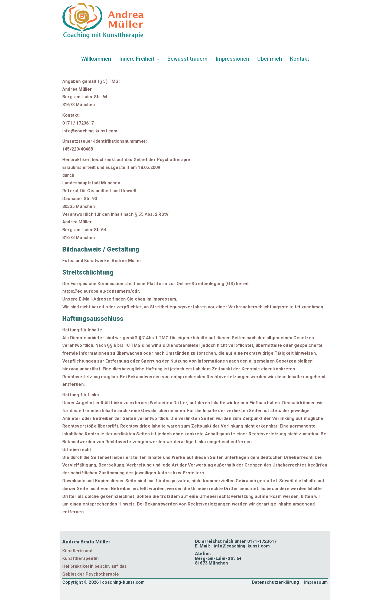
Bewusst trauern (187, 59)
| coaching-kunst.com (122, 582)
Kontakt (299, 59)
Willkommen (96, 59)
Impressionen (232, 59)
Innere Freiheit (139, 59)
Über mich (269, 59)
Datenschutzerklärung (275, 582)
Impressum (316, 582)
